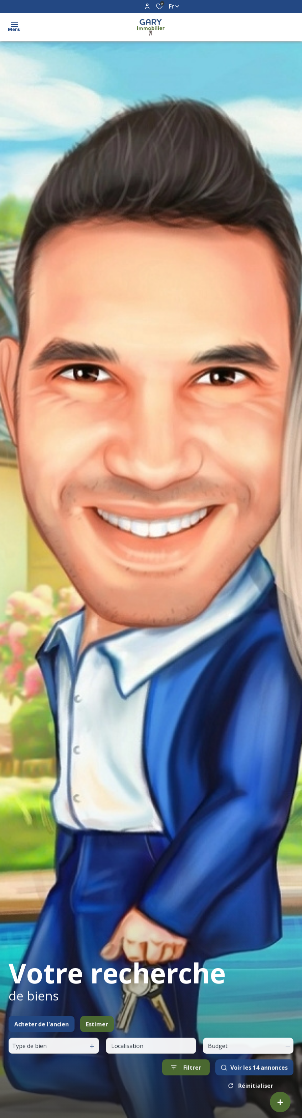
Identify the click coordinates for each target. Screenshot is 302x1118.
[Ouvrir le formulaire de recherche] (186, 1079)
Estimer (97, 1035)
